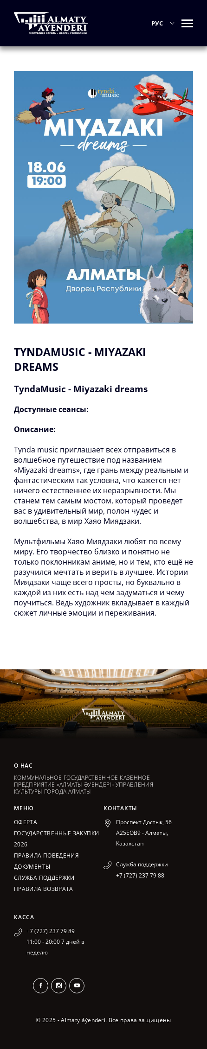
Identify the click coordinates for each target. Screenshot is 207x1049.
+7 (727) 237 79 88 (140, 875)
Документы (32, 867)
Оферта (25, 822)
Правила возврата (43, 889)
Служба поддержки (44, 878)
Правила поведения (46, 855)
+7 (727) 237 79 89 (50, 931)
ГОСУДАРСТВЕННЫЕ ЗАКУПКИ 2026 (56, 838)
